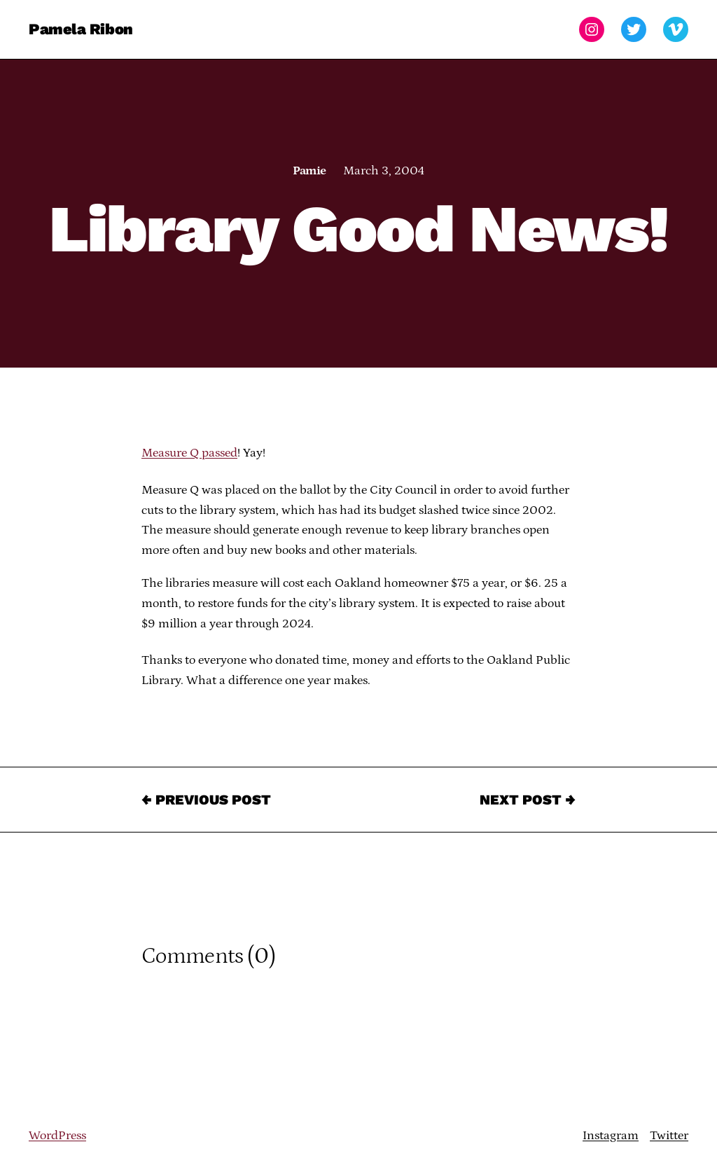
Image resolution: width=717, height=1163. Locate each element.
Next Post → (528, 799)
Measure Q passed (189, 453)
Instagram (611, 1136)
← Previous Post (206, 799)
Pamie (309, 171)
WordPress (57, 1136)
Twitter (669, 1136)
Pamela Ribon (81, 29)
